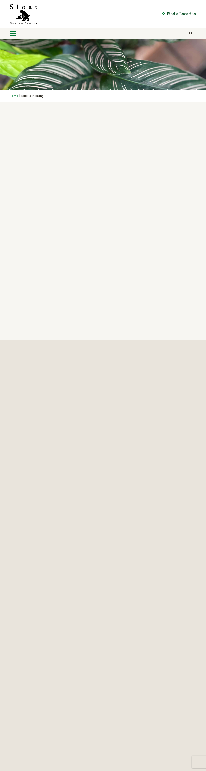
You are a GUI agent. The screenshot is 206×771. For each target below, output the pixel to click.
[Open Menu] (13, 33)
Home (14, 96)
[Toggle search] (191, 33)
